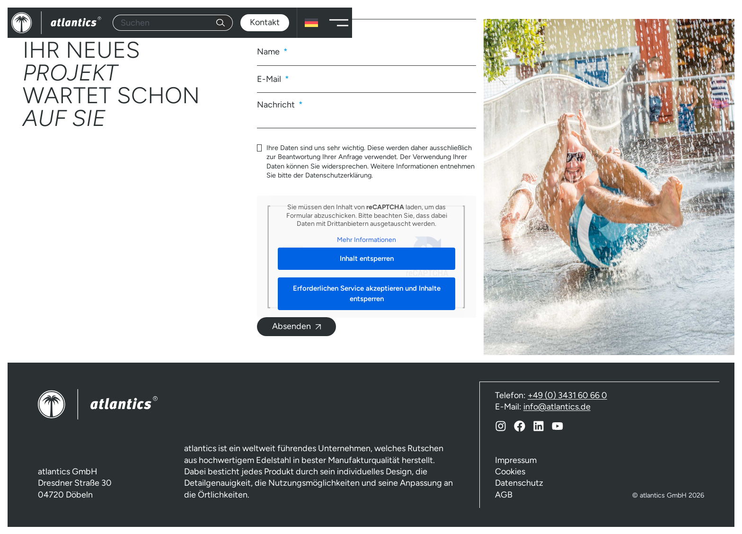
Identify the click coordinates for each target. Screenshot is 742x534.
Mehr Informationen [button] (366, 239)
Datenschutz (519, 482)
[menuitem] (311, 23)
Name (269, 51)
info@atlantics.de (557, 406)
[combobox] (164, 23)
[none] (311, 23)
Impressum (516, 459)
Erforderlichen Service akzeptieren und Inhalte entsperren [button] (367, 293)
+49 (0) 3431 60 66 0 (567, 395)
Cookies (510, 471)
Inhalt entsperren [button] (367, 258)
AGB (503, 494)
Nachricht (277, 104)
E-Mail (270, 79)
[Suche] (224, 23)
